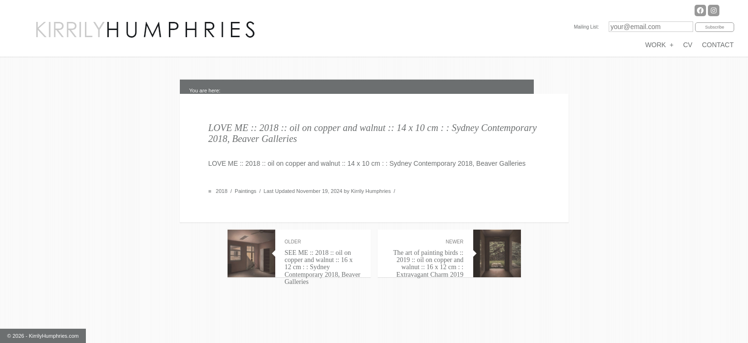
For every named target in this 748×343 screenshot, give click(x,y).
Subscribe (714, 27)
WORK (659, 45)
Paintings (245, 191)
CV (687, 45)
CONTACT (718, 45)
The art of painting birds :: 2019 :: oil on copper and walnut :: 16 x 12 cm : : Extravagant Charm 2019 (425, 258)
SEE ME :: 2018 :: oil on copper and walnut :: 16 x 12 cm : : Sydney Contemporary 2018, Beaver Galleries (323, 262)
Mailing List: (586, 27)
